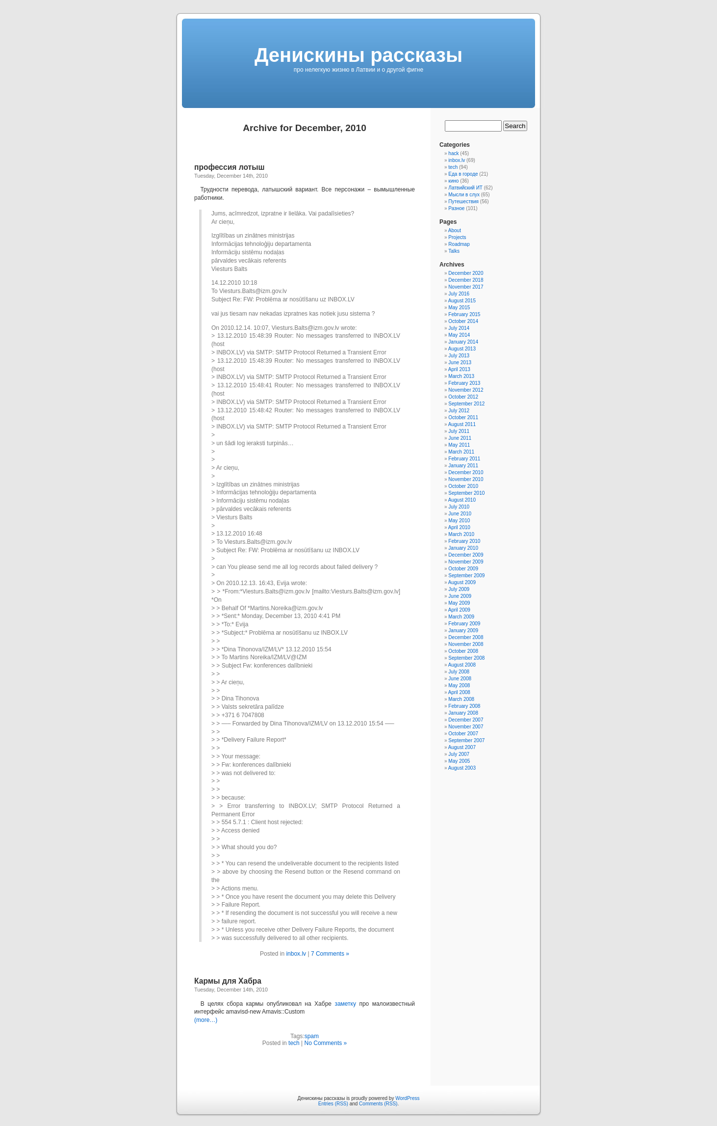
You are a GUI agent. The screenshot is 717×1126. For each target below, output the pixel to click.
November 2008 (465, 644)
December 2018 (465, 280)
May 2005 (459, 761)
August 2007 (462, 747)
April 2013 (459, 369)
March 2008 (461, 699)
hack (453, 153)
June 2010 (459, 513)
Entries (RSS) (333, 1103)
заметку (345, 1003)
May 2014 (459, 335)
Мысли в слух (464, 194)
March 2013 (461, 376)
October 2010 (463, 486)
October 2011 (463, 417)
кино (453, 181)
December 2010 (465, 472)
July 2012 (458, 410)
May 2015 (459, 307)
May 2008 (459, 685)
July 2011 (458, 431)
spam (312, 1036)
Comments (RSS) (378, 1103)
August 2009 (462, 582)
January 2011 (463, 465)
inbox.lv (296, 953)
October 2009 (463, 568)
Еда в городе (463, 174)
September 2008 (466, 658)
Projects (457, 237)
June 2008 (459, 678)
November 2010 (465, 479)
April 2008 (459, 692)
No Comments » (326, 1043)
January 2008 (463, 713)
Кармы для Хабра (227, 981)
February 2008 (464, 706)
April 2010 (459, 527)
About (454, 230)
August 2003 (462, 768)
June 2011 (459, 438)
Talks (454, 251)
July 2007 (458, 754)
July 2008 (458, 671)
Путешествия (463, 201)
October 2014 (463, 321)
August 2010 (462, 500)
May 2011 (459, 445)
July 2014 (458, 328)
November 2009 (465, 561)
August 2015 (462, 300)
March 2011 (461, 452)
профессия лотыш (229, 167)
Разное (456, 208)
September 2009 (466, 575)
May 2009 (459, 603)
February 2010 (464, 541)
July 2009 (458, 589)
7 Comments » (330, 953)
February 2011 (464, 458)
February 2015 (464, 314)
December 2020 (465, 273)
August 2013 (462, 348)
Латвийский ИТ (465, 187)
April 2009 (459, 610)
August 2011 (462, 424)
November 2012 (465, 390)
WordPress (407, 1098)
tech (294, 1043)
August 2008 (462, 665)
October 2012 (463, 397)
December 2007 (465, 720)
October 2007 (463, 733)
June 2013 (459, 362)
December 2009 (465, 555)
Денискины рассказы (358, 55)
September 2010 (466, 493)
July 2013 (458, 355)
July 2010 (458, 506)
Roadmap (458, 244)
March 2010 (461, 534)
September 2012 (466, 403)
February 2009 (464, 623)
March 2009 (461, 616)
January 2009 (463, 630)
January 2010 (463, 548)
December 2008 (465, 637)
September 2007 (466, 740)
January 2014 (463, 342)
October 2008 (463, 651)
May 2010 (459, 520)
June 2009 (459, 596)
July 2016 (458, 293)
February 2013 (464, 383)
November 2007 (465, 726)
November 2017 (465, 287)
